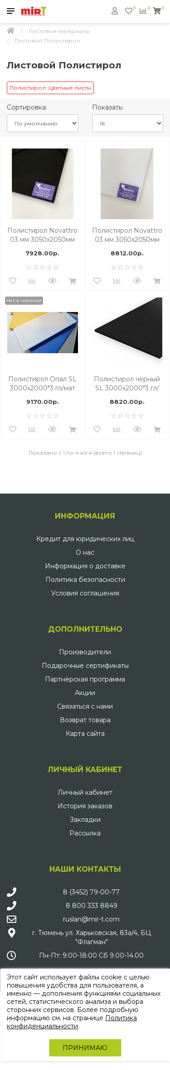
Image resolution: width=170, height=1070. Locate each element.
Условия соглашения (85, 593)
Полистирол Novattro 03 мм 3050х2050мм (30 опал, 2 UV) (127, 235)
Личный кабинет (85, 792)
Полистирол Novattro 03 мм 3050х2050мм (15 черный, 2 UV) (42, 235)
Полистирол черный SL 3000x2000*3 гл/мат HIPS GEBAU (127, 384)
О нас (85, 552)
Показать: (107, 107)
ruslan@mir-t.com (91, 919)
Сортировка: (27, 107)
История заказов (85, 806)
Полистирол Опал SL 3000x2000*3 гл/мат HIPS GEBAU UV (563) (42, 384)
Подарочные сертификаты (85, 666)
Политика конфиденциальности (72, 1022)
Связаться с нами (85, 706)
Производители (85, 652)
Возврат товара (85, 720)
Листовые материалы (59, 31)
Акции (85, 693)
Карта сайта (85, 733)
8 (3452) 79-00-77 (91, 892)
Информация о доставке (85, 566)
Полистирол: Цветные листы (50, 87)
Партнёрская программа (85, 679)
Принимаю (85, 1048)
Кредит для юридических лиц (85, 539)
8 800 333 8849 (91, 906)
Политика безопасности (85, 580)
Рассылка (85, 833)
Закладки (85, 820)
